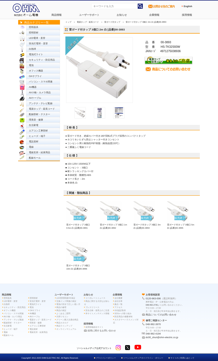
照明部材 (33, 32)
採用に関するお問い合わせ (102, 330)
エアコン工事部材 (38, 130)
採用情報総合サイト (94, 327)
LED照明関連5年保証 (65, 298)
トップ (68, 22)
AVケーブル (35, 98)
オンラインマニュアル (66, 329)
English (188, 6)
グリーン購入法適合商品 (67, 320)
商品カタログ (62, 323)
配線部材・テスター (39, 114)
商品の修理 (61, 307)
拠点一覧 (118, 304)
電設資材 (33, 141)
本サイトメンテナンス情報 (97, 313)
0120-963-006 (153, 298)
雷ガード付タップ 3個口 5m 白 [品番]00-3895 (180, 224)
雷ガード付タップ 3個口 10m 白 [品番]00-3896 (78, 265)
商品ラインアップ (64, 326)
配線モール (35, 157)
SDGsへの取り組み (123, 313)
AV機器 (33, 87)
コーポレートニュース (95, 298)
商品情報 (56, 14)
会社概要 (118, 298)
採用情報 (187, 14)
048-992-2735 (152, 305)
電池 (31, 65)
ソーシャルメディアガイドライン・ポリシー (143, 358)
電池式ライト (36, 54)
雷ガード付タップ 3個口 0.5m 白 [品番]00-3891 (78, 224)
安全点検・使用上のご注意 (97, 310)
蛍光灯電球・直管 (38, 43)
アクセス (118, 307)
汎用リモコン (62, 316)
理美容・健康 (36, 119)
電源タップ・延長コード (42, 108)
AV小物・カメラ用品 (40, 92)
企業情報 (154, 14)
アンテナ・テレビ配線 (41, 103)
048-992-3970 (153, 324)
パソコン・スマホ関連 (41, 81)
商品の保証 (61, 310)
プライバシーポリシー (106, 358)
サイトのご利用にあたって (182, 358)
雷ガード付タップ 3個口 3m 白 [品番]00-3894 (147, 224)
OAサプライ (35, 76)
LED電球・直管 (37, 38)
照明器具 (33, 27)
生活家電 (33, 125)
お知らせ (122, 14)
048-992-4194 (153, 333)
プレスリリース (92, 307)
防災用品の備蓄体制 (123, 316)
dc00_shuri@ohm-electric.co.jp (162, 337)
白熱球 (32, 49)
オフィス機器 (36, 70)
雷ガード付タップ (112, 22)
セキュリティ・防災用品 (42, 59)
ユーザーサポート (89, 14)
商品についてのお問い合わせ (161, 314)
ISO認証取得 (120, 310)
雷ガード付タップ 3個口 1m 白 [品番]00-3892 (113, 224)
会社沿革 (118, 301)
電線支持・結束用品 (39, 152)
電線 (31, 147)
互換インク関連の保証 (66, 301)
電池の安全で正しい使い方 (68, 304)
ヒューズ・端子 (37, 136)
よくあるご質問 (63, 313)
